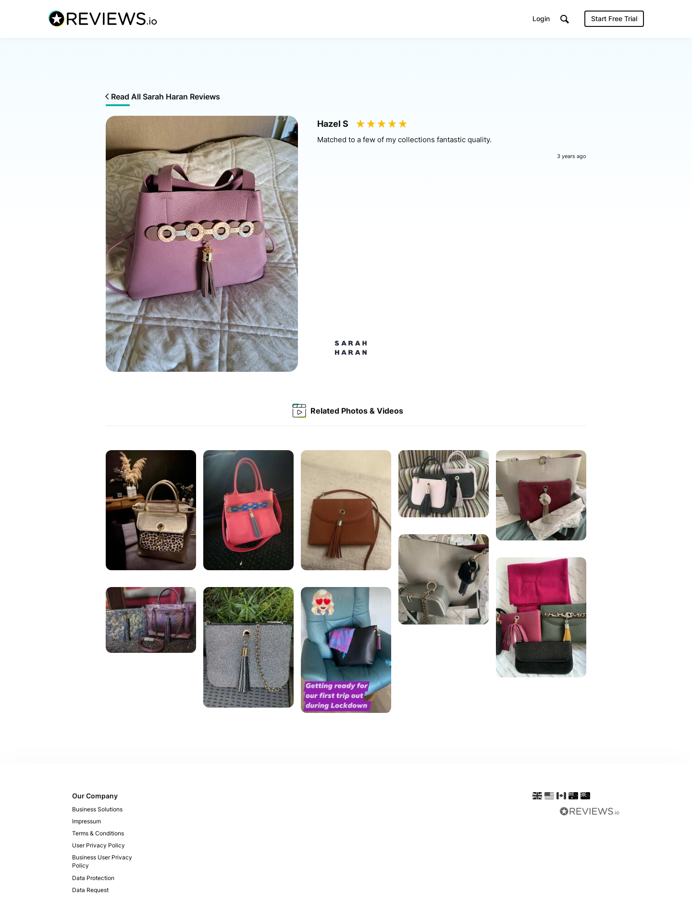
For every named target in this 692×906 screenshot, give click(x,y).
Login (541, 19)
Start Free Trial (614, 19)
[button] (564, 19)
